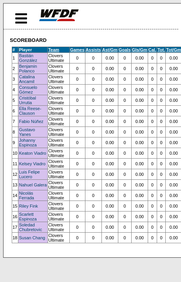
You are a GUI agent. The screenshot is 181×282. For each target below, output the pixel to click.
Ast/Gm (110, 49)
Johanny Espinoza (27, 142)
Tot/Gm (173, 49)
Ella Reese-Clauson (30, 111)
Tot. (161, 49)
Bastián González (28, 58)
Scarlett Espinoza (27, 216)
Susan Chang (32, 237)
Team (53, 49)
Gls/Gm (139, 49)
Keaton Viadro (32, 153)
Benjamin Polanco (28, 68)
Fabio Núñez (31, 121)
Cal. (152, 49)
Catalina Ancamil (26, 79)
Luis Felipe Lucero (29, 174)
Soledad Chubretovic (30, 227)
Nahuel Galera (33, 185)
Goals (125, 49)
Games (77, 49)
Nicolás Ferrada (26, 195)
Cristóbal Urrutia (27, 100)
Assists (93, 49)
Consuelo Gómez (28, 89)
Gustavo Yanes (27, 132)
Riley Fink (28, 206)
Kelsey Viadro (32, 163)
